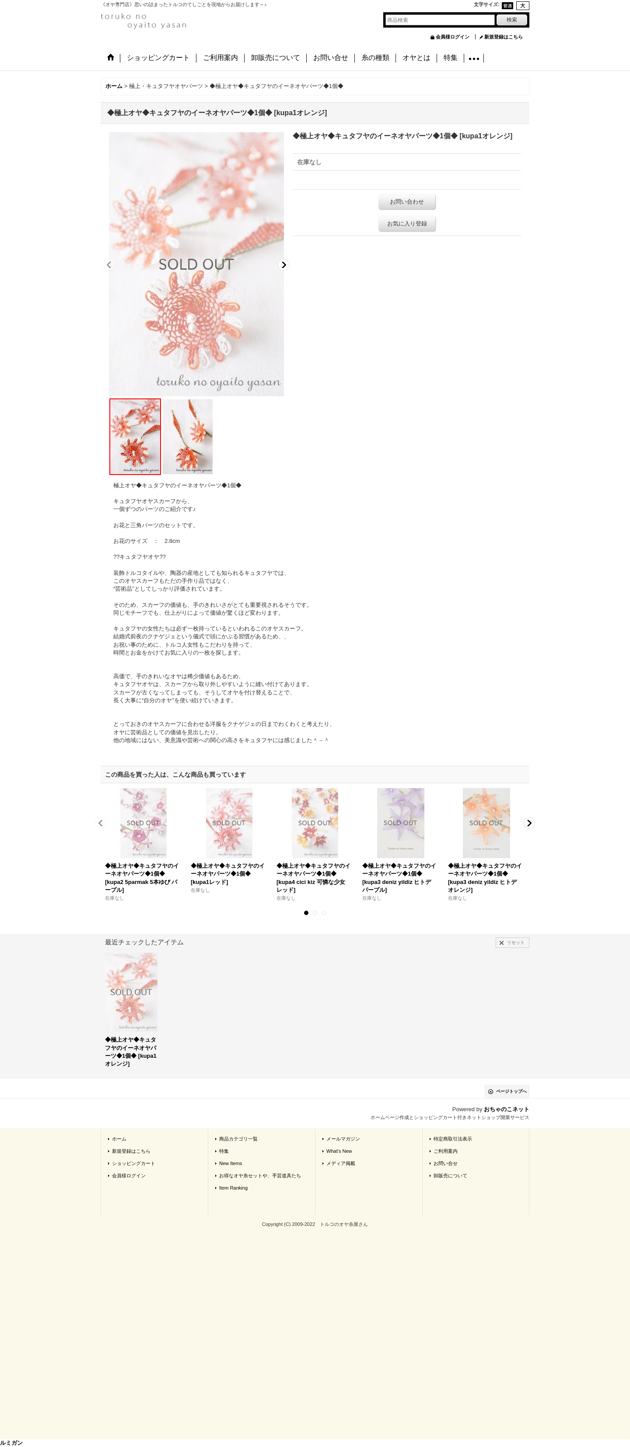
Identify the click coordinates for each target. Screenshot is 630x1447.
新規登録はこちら (503, 36)
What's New (339, 1151)
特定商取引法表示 (453, 1138)
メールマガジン (343, 1138)
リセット (516, 942)
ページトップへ (511, 1091)
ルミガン (11, 1443)
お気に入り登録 (407, 223)
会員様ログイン (452, 36)
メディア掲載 (340, 1163)
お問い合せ (446, 1163)
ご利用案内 (446, 1151)
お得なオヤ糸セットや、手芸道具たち (260, 1175)
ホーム (119, 1138)
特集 (224, 1151)
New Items (230, 1163)
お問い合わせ (407, 201)
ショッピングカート (133, 1163)
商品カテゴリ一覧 (238, 1138)
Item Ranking (233, 1187)
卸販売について (450, 1175)
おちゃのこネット (506, 1109)
